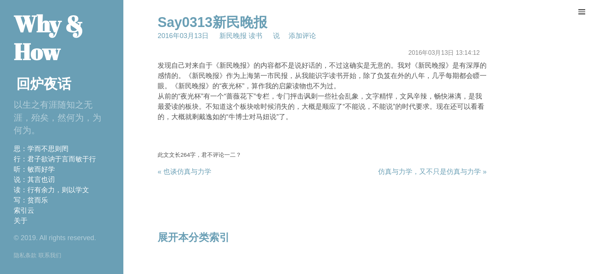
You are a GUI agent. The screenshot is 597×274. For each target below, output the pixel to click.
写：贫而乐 (31, 200)
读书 (255, 36)
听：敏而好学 (34, 169)
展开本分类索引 (194, 237)
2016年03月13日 (183, 36)
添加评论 (302, 36)
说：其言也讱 (34, 179)
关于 (20, 221)
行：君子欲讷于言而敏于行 (55, 159)
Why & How (48, 38)
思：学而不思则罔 (41, 149)
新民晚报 (233, 36)
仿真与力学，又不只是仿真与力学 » (432, 171)
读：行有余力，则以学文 (51, 190)
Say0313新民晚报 (212, 22)
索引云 (24, 210)
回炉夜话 (43, 84)
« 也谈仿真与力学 (184, 171)
